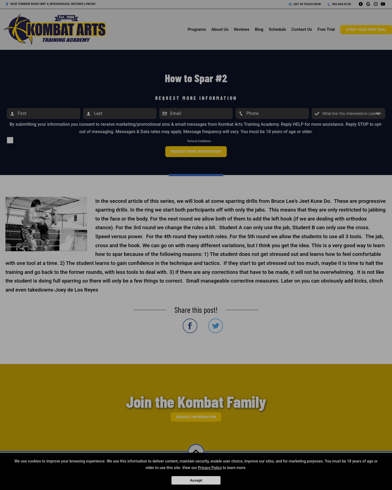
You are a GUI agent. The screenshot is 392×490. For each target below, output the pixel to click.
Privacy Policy (210, 467)
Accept (196, 480)
